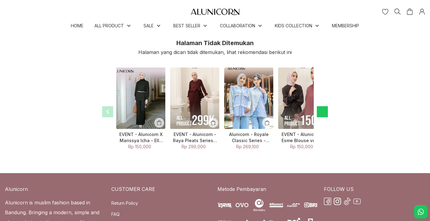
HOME (77, 25)
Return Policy (124, 203)
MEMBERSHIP (345, 25)
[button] (385, 11)
